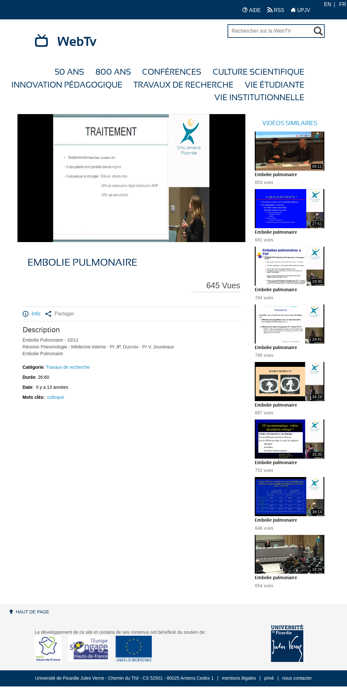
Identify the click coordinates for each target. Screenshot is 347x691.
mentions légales (239, 678)
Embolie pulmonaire (276, 175)
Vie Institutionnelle (259, 98)
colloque (55, 397)
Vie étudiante (274, 85)
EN (327, 4)
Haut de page (32, 611)
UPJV (300, 10)
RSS (275, 10)
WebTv (76, 42)
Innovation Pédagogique (66, 85)
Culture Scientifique (258, 72)
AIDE (251, 10)
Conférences (171, 72)
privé (269, 678)
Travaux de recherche (183, 85)
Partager (59, 313)
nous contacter (297, 678)
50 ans (69, 72)
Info (31, 313)
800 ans (113, 72)
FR (342, 4)
